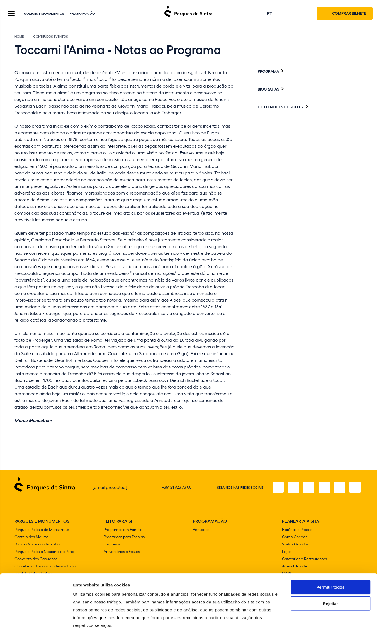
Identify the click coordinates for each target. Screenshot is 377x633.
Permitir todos (330, 560)
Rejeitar (330, 577)
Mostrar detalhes (306, 622)
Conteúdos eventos (50, 37)
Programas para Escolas (124, 537)
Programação (82, 14)
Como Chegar (294, 537)
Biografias (268, 89)
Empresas (112, 544)
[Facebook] (276, 487)
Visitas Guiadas (295, 544)
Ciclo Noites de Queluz (281, 107)
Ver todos (201, 530)
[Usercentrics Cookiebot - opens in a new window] (36, 622)
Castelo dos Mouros (31, 537)
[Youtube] (339, 487)
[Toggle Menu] (11, 14)
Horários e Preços (297, 530)
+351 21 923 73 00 (176, 487)
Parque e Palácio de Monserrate (41, 530)
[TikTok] (323, 487)
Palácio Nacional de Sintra (37, 544)
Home (19, 37)
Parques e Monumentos (44, 14)
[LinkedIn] (354, 487)
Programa (268, 72)
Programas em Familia (123, 530)
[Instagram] (292, 487)
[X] (307, 487)
